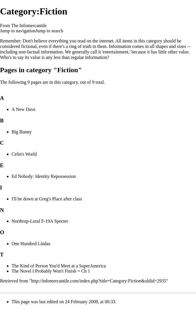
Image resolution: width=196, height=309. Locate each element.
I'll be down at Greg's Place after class (47, 198)
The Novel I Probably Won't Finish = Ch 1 (51, 271)
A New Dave (24, 109)
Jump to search (49, 30)
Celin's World (24, 154)
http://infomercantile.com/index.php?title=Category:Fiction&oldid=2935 (98, 280)
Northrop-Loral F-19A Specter (40, 221)
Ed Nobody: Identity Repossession (44, 176)
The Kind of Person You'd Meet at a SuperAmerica (59, 265)
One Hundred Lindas (31, 243)
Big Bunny (22, 131)
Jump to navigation (18, 30)
